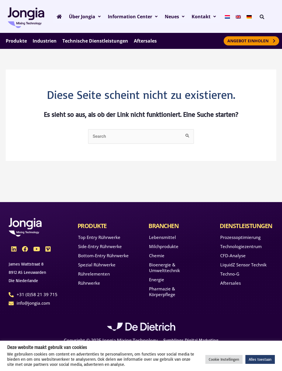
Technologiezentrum (241, 246)
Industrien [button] (45, 41)
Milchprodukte (163, 246)
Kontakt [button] (197, 16)
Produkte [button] (16, 41)
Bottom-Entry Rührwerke (103, 255)
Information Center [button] (129, 16)
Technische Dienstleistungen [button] (95, 41)
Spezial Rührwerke (97, 265)
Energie (156, 279)
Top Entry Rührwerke (99, 237)
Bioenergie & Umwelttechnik (164, 267)
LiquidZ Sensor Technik (243, 265)
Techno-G (229, 274)
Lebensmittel (162, 237)
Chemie (156, 255)
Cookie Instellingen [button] (224, 359)
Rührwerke (89, 283)
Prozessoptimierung (240, 237)
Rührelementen (94, 274)
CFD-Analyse (233, 255)
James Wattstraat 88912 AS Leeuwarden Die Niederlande (27, 272)
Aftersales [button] (145, 41)
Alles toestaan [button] (260, 359)
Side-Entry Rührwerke (100, 246)
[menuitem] (220, 16)
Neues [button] (170, 16)
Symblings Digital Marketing (191, 340)
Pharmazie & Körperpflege (162, 291)
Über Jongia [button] (83, 16)
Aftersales (230, 283)
